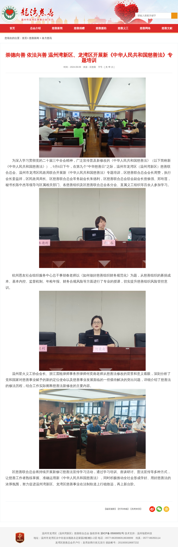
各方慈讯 (47, 38)
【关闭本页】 (136, 509)
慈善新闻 (57, 28)
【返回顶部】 (110, 509)
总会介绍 (35, 28)
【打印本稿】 (123, 509)
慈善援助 (101, 28)
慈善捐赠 (79, 28)
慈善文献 (167, 28)
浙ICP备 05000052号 (112, 533)
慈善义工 (123, 28)
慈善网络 (145, 28)
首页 (12, 28)
